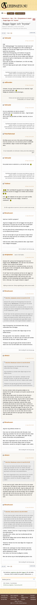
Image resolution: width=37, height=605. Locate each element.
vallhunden (8, 82)
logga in (24, 572)
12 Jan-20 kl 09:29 (29, 507)
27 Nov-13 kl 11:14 (29, 160)
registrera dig (14, 572)
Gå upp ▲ (20, 601)
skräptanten (8, 254)
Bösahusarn (8, 213)
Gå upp (4, 566)
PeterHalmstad (9, 134)
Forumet (32, 595)
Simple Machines (23, 603)
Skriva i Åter (14, 597)
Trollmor (7, 183)
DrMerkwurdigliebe (8, 585)
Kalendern (33, 597)
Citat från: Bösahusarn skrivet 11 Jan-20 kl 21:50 (17, 462)
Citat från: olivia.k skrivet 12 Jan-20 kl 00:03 (16, 511)
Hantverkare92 (18, 585)
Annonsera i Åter (15, 599)
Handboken (33, 599)
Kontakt (23, 599)
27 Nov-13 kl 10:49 (29, 107)
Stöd (22, 595)
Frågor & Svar (24, 597)
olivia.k (6, 355)
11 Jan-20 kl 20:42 (29, 293)
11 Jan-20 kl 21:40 (29, 358)
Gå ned (4, 33)
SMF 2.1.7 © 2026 (14, 603)
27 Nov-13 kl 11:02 (29, 136)
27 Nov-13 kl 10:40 (29, 40)
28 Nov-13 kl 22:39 (29, 186)
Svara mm (32, 32)
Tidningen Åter (4, 595)
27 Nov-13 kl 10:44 (29, 85)
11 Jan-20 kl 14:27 (29, 215)
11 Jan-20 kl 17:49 (29, 257)
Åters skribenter (14, 595)
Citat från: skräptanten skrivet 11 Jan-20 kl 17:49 (17, 298)
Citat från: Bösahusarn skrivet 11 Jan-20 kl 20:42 (17, 362)
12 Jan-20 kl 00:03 (29, 458)
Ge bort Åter (4, 599)
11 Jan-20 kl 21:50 (29, 425)
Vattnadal (7, 38)
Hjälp (16, 601)
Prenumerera (4, 597)
